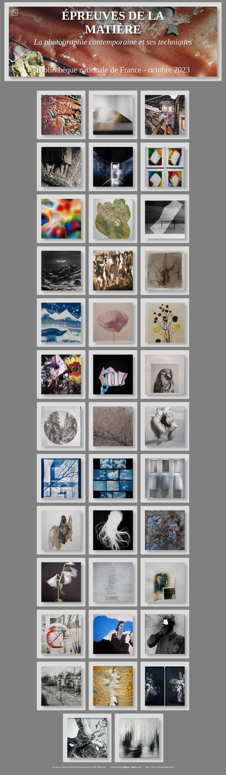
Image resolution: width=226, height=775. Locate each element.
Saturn (134, 767)
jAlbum (126, 767)
